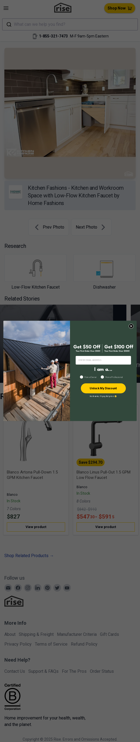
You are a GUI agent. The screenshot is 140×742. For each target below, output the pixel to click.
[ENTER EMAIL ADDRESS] (103, 360)
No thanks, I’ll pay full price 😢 (103, 396)
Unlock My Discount (103, 388)
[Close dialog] (131, 326)
